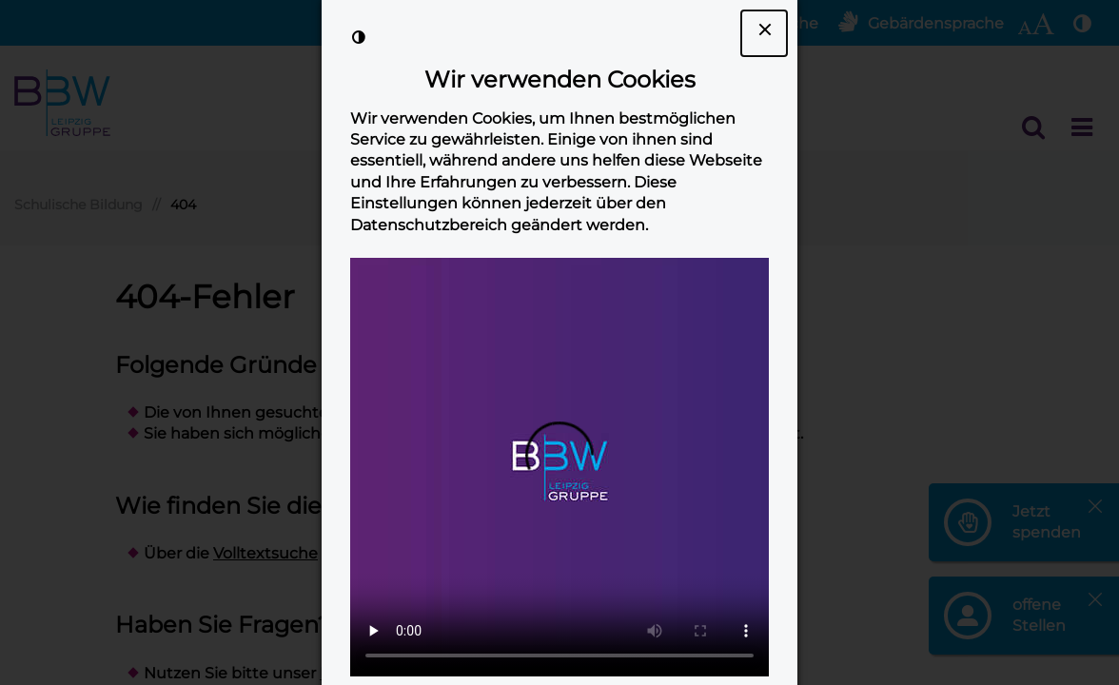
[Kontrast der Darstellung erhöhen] (359, 37)
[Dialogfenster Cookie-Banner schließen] (764, 33)
